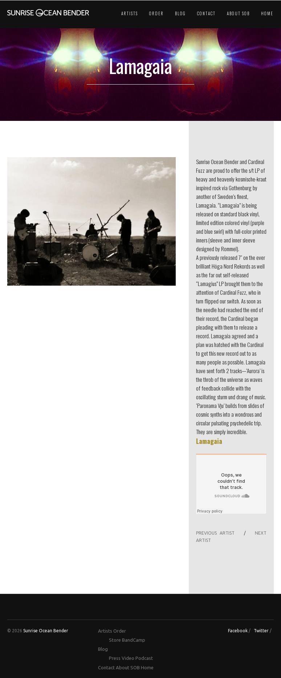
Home (267, 13)
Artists (129, 13)
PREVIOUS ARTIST (215, 533)
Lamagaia (209, 441)
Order (156, 13)
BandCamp (133, 639)
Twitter (261, 630)
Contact (206, 13)
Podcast (144, 658)
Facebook (238, 630)
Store (115, 639)
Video (128, 658)
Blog (180, 13)
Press (115, 658)
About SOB (238, 13)
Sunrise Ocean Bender (45, 630)
